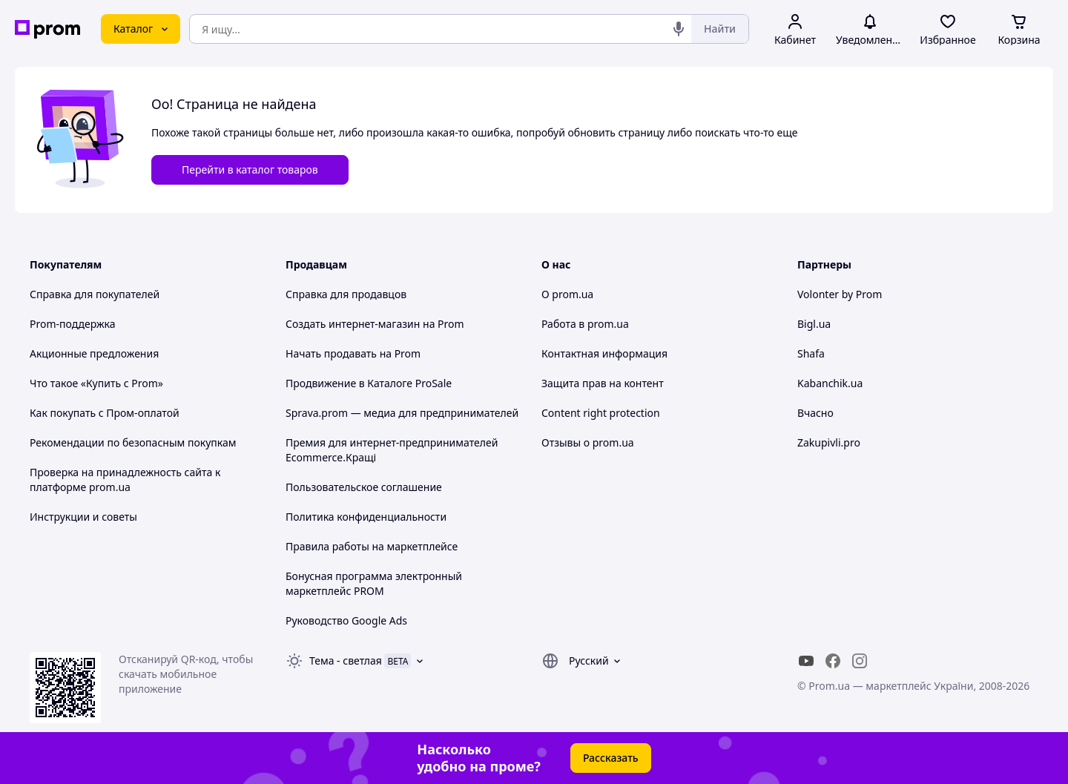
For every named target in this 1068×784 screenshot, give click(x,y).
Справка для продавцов (346, 294)
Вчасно (815, 413)
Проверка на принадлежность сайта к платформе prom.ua (125, 479)
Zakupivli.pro (828, 442)
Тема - (345, 660)
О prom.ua (567, 294)
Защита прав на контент (602, 383)
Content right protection (600, 413)
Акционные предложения (94, 353)
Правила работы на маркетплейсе (372, 546)
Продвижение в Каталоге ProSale (369, 383)
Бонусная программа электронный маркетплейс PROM (374, 583)
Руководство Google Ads (346, 620)
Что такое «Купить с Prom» (96, 383)
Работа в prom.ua (585, 324)
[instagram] (859, 661)
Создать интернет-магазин (353, 324)
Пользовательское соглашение (364, 487)
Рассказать (611, 758)
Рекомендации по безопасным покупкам (133, 442)
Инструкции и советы (83, 517)
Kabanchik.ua (830, 383)
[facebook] (833, 661)
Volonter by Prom (839, 294)
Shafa (811, 353)
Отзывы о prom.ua (587, 442)
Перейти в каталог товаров (250, 169)
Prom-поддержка (73, 324)
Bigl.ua (814, 324)
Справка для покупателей (94, 294)
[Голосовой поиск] (678, 29)
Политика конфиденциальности (366, 517)
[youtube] (806, 661)
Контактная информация (604, 353)
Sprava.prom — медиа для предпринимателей (402, 413)
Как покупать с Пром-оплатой (104, 413)
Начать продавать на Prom (353, 353)
